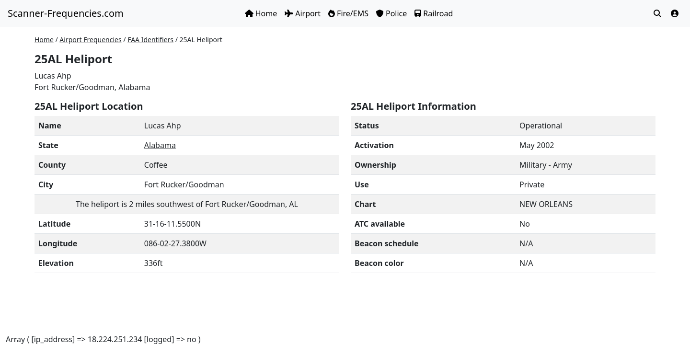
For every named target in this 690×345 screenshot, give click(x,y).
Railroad (433, 13)
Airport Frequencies (90, 39)
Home (261, 13)
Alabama (160, 145)
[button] (674, 13)
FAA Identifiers (150, 39)
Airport (303, 13)
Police (391, 13)
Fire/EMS (348, 13)
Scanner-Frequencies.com (66, 13)
